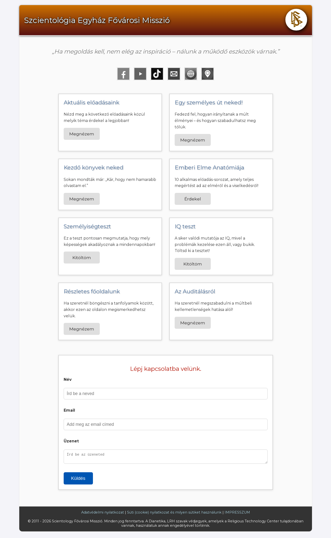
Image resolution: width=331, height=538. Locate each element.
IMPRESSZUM (237, 514)
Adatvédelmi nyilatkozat (102, 514)
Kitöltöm (81, 257)
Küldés (78, 479)
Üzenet (71, 441)
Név (68, 379)
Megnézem (81, 133)
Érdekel (192, 198)
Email (69, 410)
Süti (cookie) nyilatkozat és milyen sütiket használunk (174, 514)
